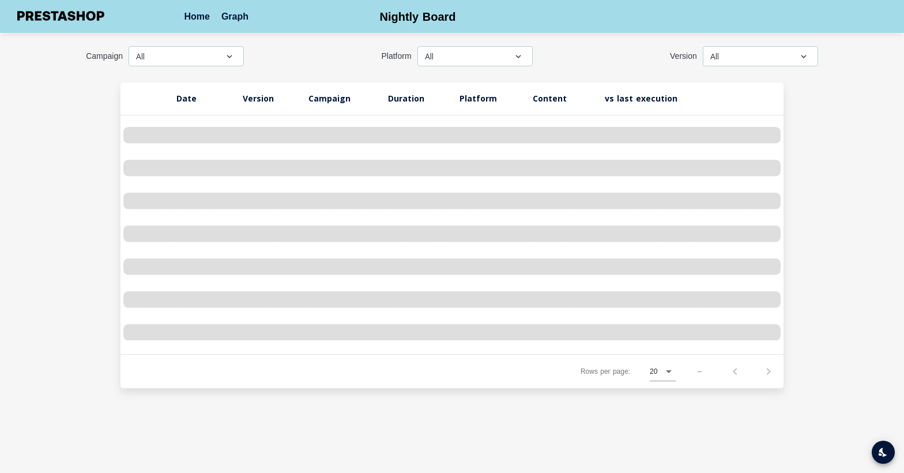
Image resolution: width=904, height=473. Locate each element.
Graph (234, 16)
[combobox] (186, 64)
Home (196, 16)
